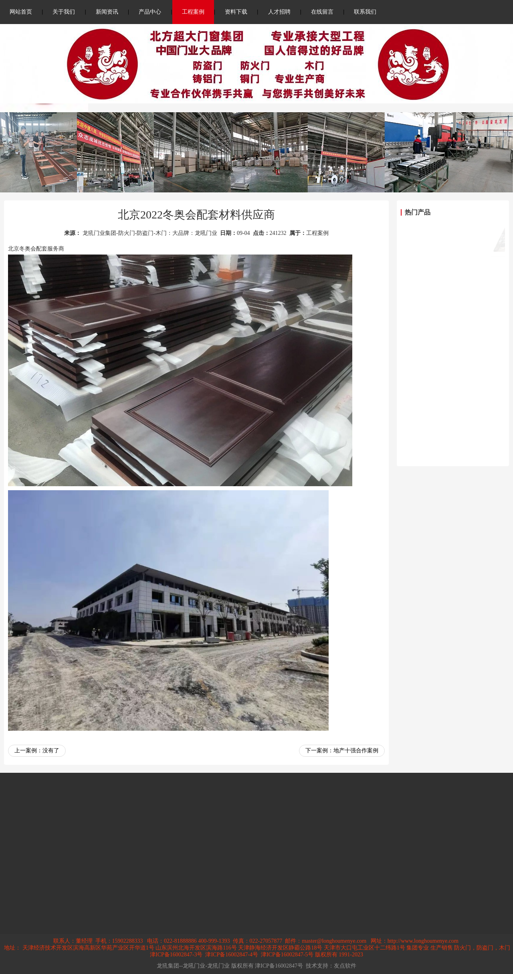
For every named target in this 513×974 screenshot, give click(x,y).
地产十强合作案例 (355, 751)
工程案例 (193, 12)
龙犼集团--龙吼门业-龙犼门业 (193, 966)
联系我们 (365, 12)
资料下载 (236, 12)
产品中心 (150, 12)
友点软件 (345, 966)
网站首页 (21, 12)
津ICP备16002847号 (279, 966)
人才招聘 (279, 12)
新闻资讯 (107, 12)
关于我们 (64, 12)
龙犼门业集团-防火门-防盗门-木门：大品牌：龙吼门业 (150, 233)
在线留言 (322, 12)
